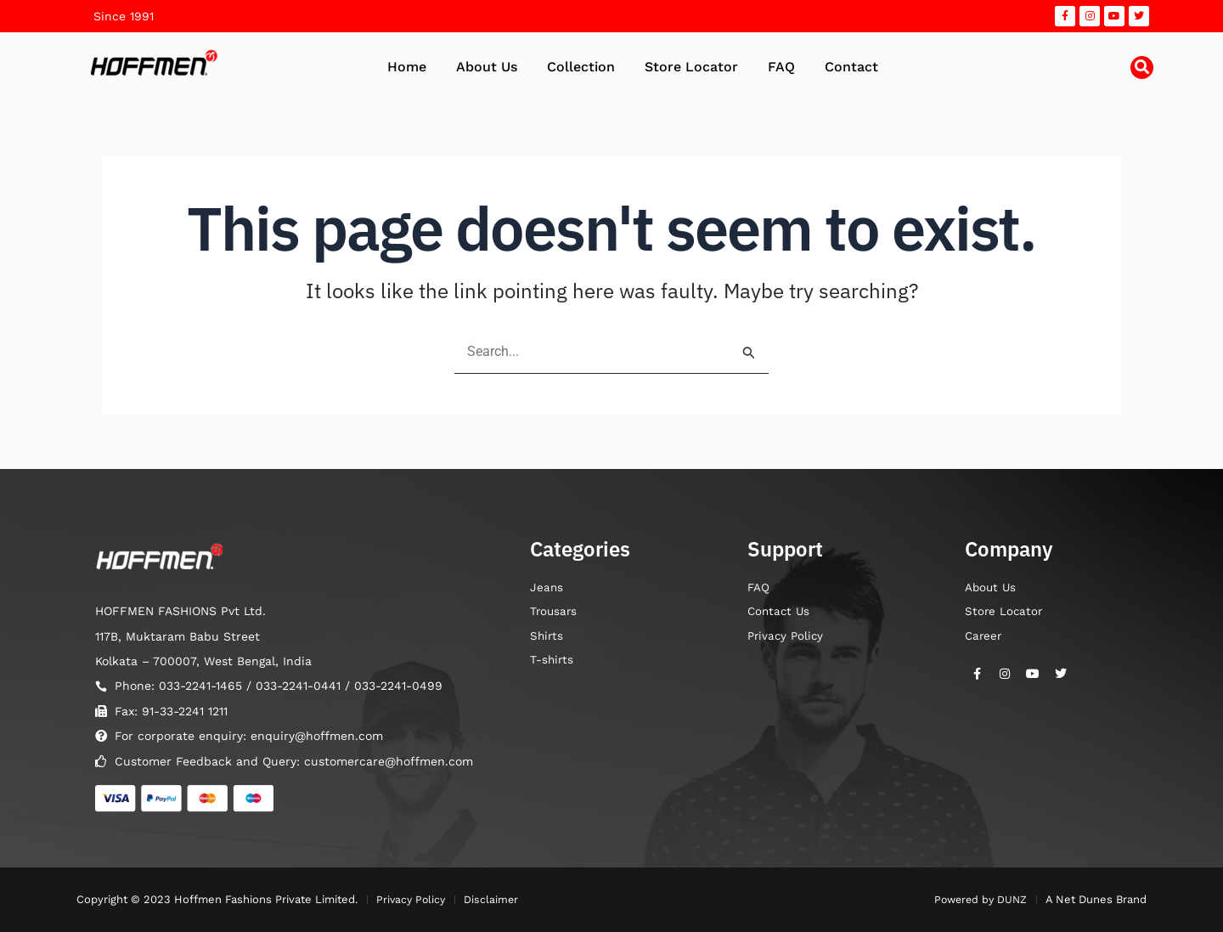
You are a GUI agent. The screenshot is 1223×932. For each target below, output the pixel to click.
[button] (1142, 67)
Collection (581, 67)
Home (406, 67)
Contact (851, 67)
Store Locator (691, 67)
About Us (486, 67)
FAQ (781, 67)
